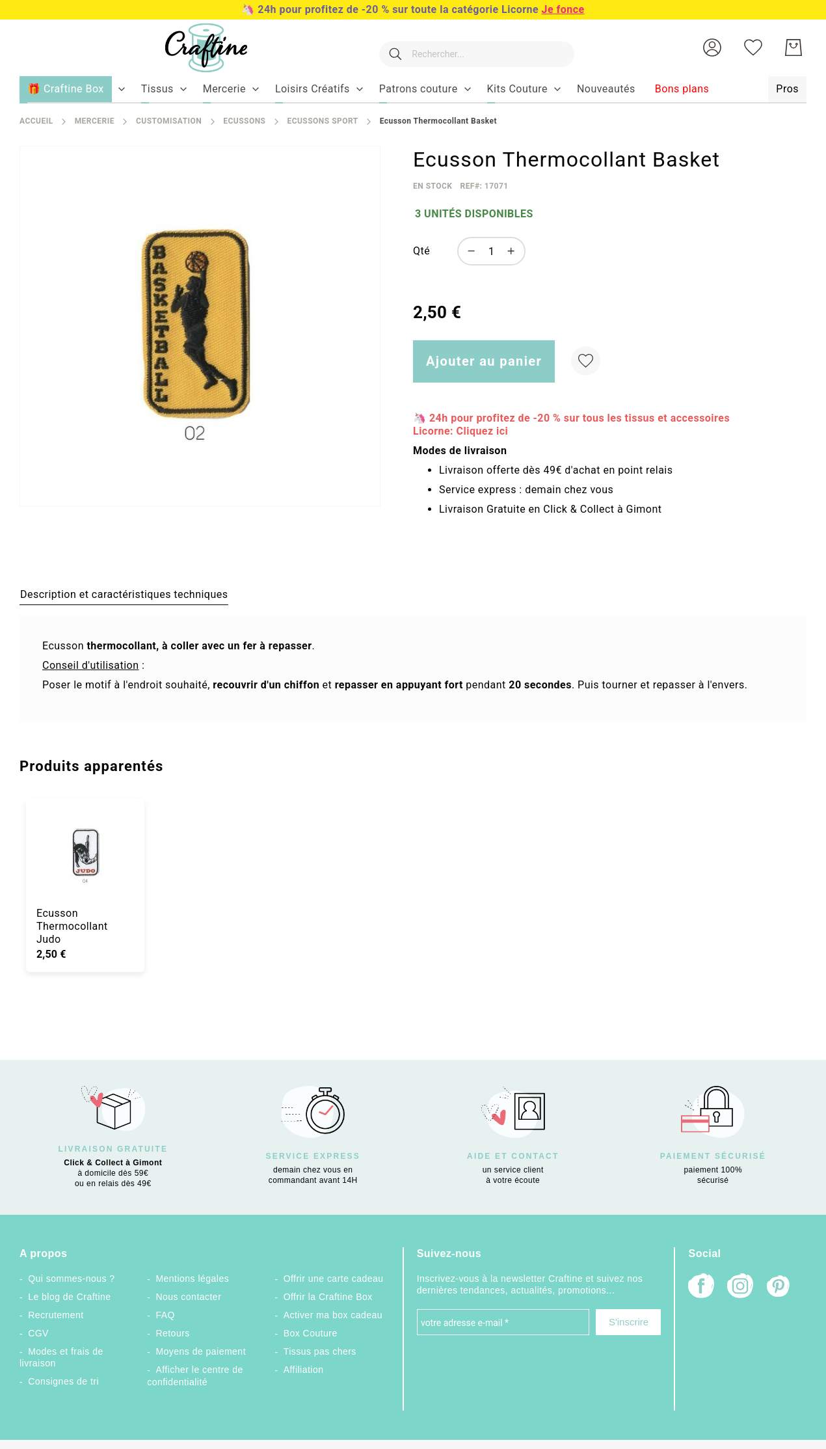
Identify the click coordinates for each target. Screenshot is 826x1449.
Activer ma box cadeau (333, 1315)
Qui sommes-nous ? (71, 1278)
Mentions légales (192, 1278)
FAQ (164, 1315)
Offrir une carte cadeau (334, 1278)
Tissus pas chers (320, 1351)
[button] (712, 47)
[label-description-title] (124, 594)
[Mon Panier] (793, 47)
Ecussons (244, 121)
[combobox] (470, 47)
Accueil (36, 121)
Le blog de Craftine (69, 1297)
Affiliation (304, 1369)
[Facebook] (701, 1287)
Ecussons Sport (322, 121)
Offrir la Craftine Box (328, 1297)
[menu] (413, 89)
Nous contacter (188, 1297)
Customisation (169, 121)
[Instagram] (740, 1287)
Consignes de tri (63, 1381)
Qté (421, 251)
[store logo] (193, 48)
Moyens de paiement (200, 1351)
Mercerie (94, 121)
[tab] (124, 594)
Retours (172, 1333)
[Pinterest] (779, 1288)
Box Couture (311, 1333)
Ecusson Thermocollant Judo (72, 926)
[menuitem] (157, 89)
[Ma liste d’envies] (753, 47)
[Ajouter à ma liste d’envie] (585, 360)
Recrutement (55, 1315)
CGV (38, 1333)
